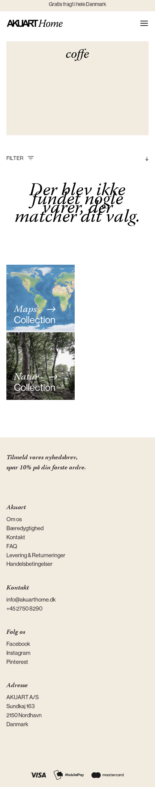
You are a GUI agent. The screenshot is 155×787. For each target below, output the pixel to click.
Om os (14, 519)
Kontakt (15, 537)
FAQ (11, 546)
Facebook (18, 644)
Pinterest (17, 662)
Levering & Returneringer (35, 555)
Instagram (18, 653)
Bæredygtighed (25, 528)
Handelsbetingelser (29, 564)
